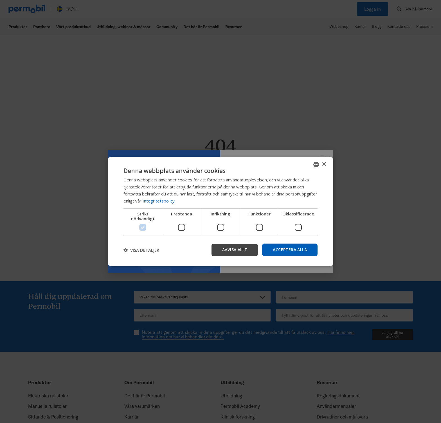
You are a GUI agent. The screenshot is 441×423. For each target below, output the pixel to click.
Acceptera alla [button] (290, 249)
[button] (141, 250)
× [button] (324, 164)
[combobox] (316, 164)
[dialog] (220, 211)
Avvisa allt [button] (234, 249)
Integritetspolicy (159, 201)
